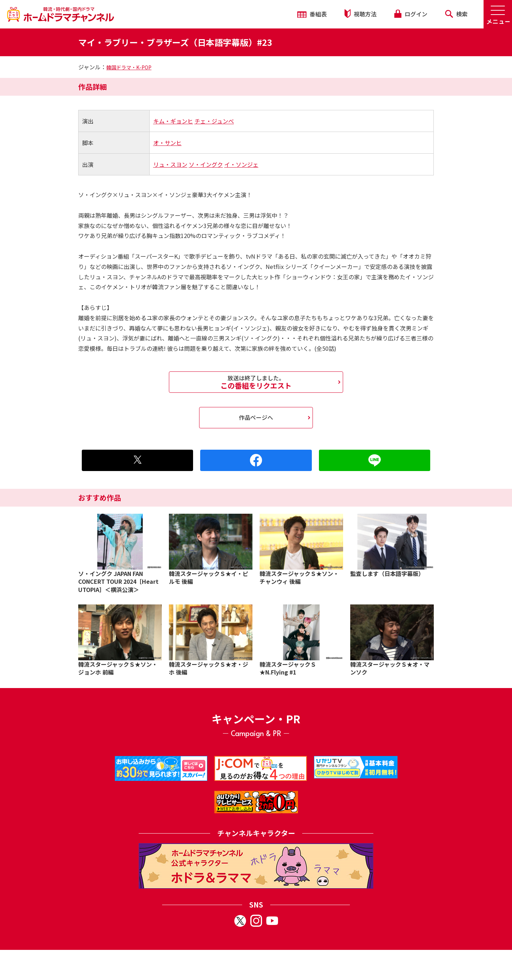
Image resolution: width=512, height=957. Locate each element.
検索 (456, 14)
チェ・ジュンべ (214, 121)
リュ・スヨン (170, 164)
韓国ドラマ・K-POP (128, 67)
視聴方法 (361, 13)
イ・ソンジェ (241, 164)
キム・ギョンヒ (173, 121)
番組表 (312, 14)
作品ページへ (256, 417)
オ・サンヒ (167, 142)
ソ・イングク (206, 164)
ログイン (410, 14)
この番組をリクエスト (256, 382)
